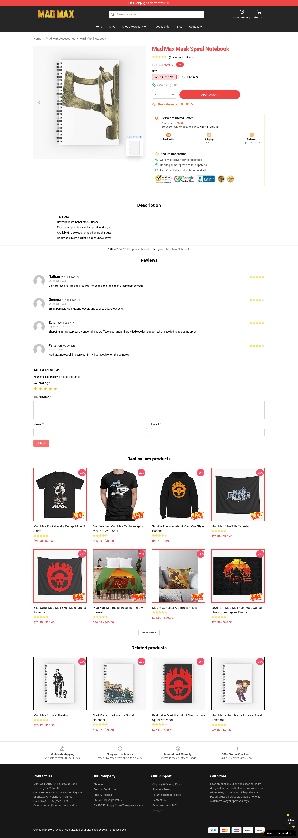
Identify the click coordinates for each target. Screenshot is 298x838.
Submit (41, 443)
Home (37, 38)
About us (99, 784)
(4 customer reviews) (181, 57)
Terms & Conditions (105, 789)
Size (154, 70)
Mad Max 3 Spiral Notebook (52, 715)
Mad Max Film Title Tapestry (230, 526)
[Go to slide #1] (80, 168)
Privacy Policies (103, 794)
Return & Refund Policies (166, 794)
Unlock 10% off (291, 821)
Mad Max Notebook (93, 38)
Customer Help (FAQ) (164, 805)
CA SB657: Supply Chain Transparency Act (118, 805)
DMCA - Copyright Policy (108, 800)
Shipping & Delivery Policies (168, 784)
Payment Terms (161, 789)
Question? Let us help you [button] (280, 833)
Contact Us (159, 800)
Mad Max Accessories (60, 38)
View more (149, 632)
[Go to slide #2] (99, 168)
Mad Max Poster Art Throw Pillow (174, 608)
